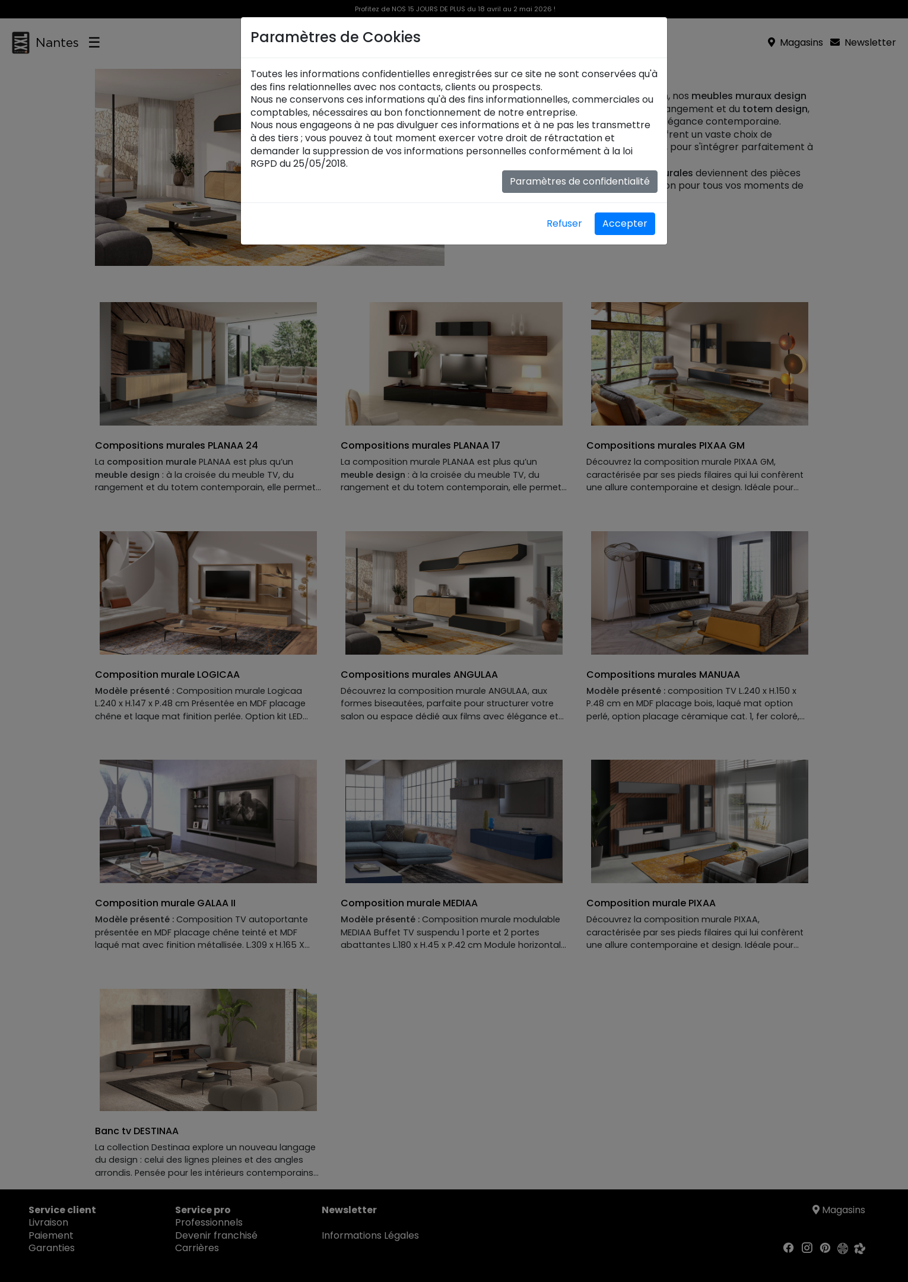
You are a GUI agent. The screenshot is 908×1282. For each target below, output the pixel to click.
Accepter (624, 223)
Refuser (564, 223)
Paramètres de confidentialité (580, 181)
